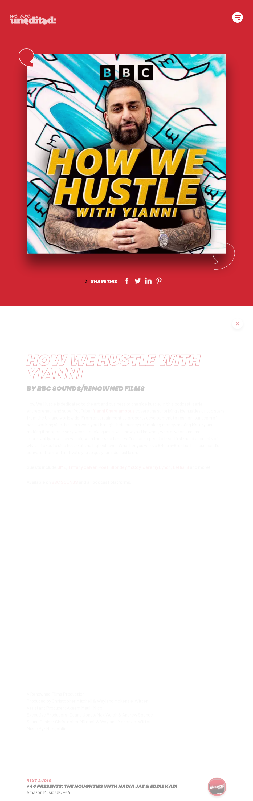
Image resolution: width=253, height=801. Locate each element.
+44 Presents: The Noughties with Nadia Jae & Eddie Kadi (102, 790)
